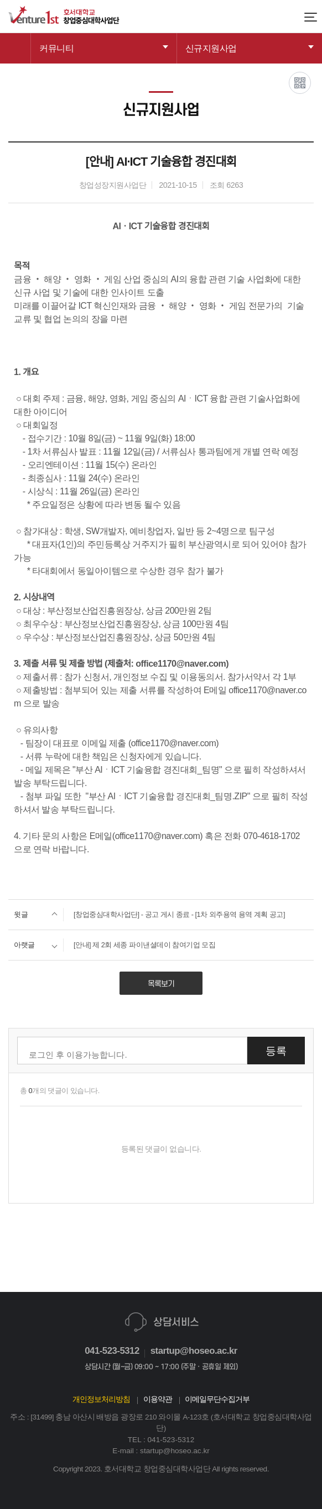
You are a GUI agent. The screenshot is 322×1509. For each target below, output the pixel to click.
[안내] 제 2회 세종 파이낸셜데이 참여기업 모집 (111, 945)
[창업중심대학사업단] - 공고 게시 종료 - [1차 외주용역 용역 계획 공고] (146, 914)
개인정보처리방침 (101, 1399)
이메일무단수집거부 (217, 1399)
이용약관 (157, 1399)
